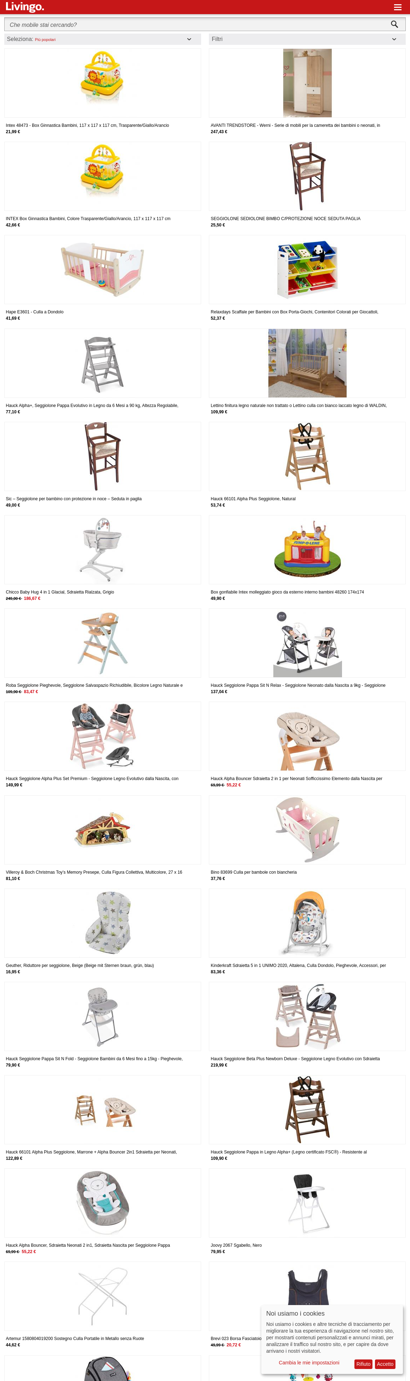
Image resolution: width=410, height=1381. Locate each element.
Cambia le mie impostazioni (309, 1362)
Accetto (385, 1364)
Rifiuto (364, 1364)
